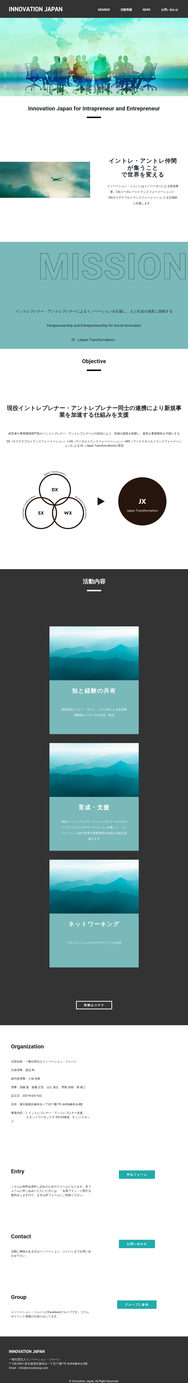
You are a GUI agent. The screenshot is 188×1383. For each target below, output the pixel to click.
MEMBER (104, 9)
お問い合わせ (169, 9)
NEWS (146, 9)
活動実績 (126, 9)
